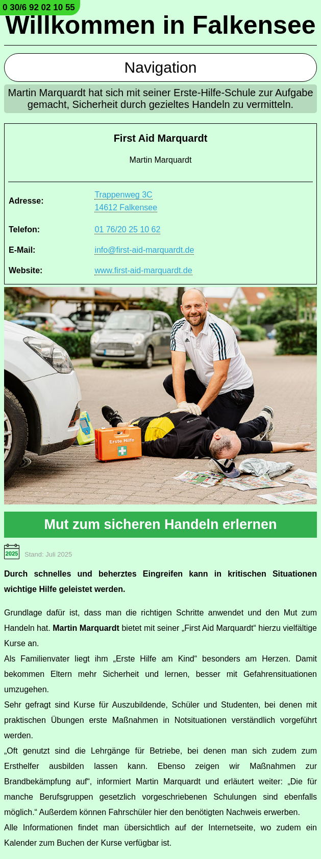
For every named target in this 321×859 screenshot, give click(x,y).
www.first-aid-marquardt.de (143, 270)
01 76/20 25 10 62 (127, 229)
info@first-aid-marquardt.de (144, 250)
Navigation (161, 67)
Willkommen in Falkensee (160, 25)
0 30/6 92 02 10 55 (39, 7)
